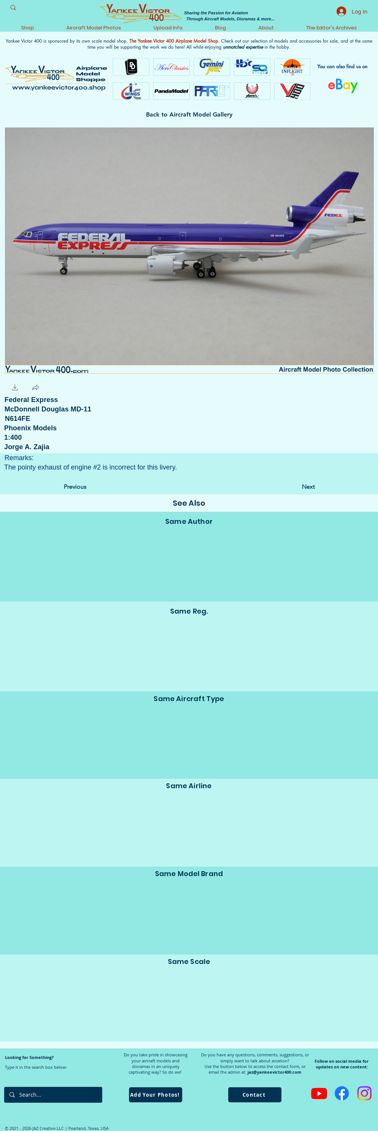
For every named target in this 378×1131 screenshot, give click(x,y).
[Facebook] (341, 1093)
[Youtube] (319, 1093)
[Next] (296, 486)
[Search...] (52, 1095)
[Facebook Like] (65, 387)
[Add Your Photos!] (155, 1094)
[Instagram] (364, 1093)
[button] (15, 388)
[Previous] (89, 486)
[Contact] (254, 1094)
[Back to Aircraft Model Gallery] (189, 114)
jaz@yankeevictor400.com (274, 1072)
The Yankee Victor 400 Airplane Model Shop (173, 41)
